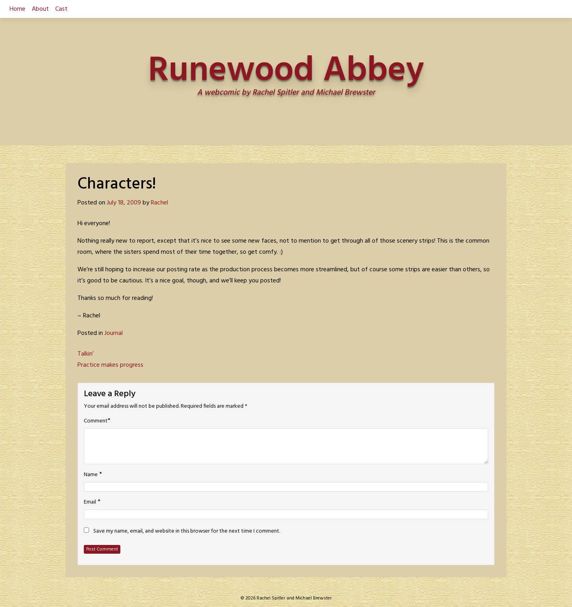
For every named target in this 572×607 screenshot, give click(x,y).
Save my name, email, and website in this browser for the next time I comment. (186, 531)
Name (91, 475)
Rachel (159, 203)
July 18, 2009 (124, 203)
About (40, 9)
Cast (61, 9)
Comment (96, 421)
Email (90, 502)
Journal (113, 333)
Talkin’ (85, 354)
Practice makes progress (110, 365)
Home (17, 9)
